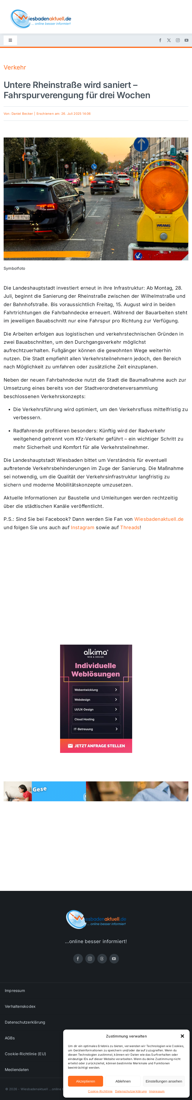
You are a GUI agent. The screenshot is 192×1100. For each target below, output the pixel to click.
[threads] (102, 958)
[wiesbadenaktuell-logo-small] (40, 11)
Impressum (157, 1091)
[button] (182, 1036)
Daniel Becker (22, 113)
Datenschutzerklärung (131, 1091)
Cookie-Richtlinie (100, 1091)
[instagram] (178, 40)
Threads (130, 527)
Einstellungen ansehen (164, 1081)
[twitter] (169, 40)
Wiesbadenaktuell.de (159, 519)
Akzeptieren (85, 1081)
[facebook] (160, 40)
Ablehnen (122, 1081)
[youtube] (186, 40)
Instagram (82, 527)
